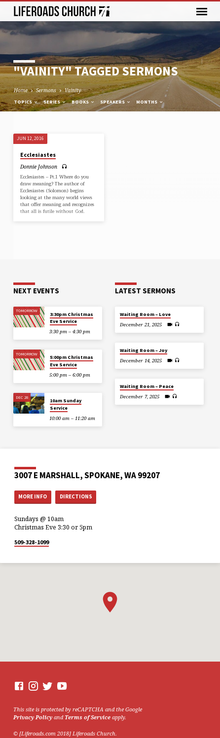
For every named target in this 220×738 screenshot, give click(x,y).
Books (83, 102)
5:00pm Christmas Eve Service (71, 360)
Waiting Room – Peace (147, 386)
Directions (76, 496)
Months (150, 102)
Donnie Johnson (38, 166)
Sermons (46, 90)
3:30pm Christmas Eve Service (71, 317)
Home (21, 90)
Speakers (115, 102)
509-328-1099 (31, 542)
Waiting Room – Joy (143, 350)
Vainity (73, 90)
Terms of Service (87, 717)
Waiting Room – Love (145, 314)
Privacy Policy (32, 717)
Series (55, 102)
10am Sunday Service (65, 404)
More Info (32, 496)
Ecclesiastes (38, 154)
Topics (26, 102)
